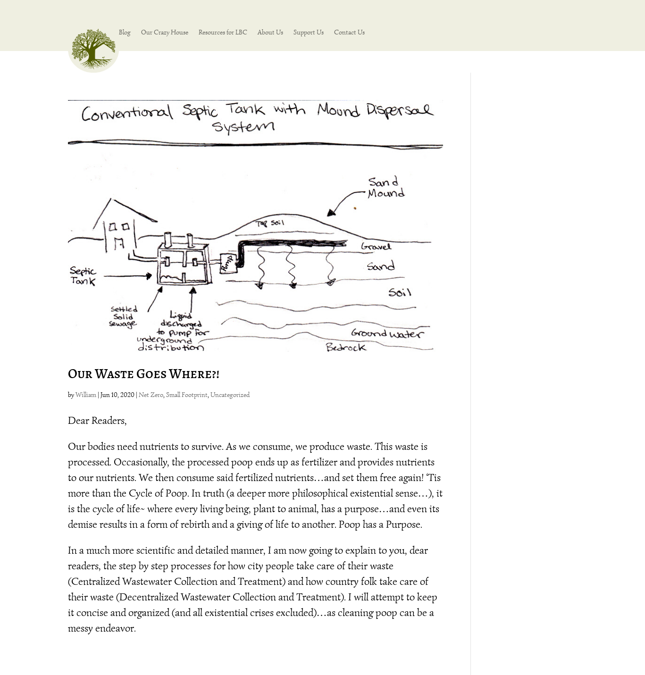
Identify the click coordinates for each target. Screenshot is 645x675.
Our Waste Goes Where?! (143, 373)
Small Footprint (187, 395)
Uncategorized (230, 395)
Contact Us (349, 32)
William (85, 395)
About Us (270, 32)
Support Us (308, 32)
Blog (125, 32)
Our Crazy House (164, 32)
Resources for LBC (223, 32)
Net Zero (151, 395)
